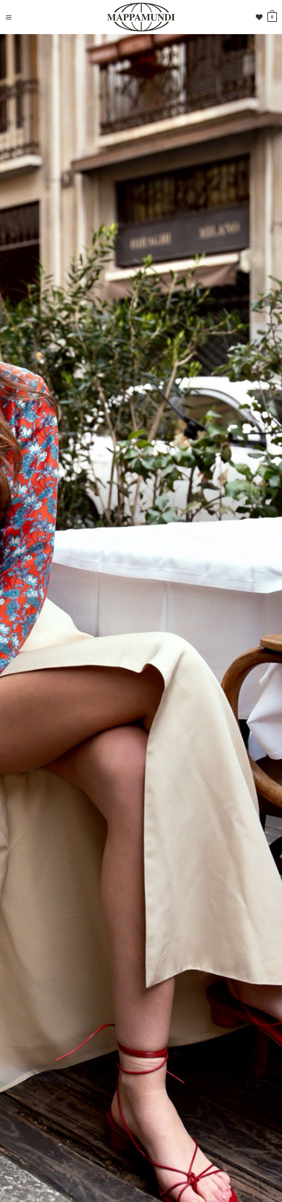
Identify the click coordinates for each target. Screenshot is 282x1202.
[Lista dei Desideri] (259, 17)
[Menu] (8, 17)
